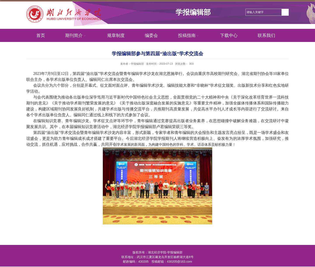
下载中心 (229, 35)
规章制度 (116, 35)
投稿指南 (189, 35)
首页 (40, 35)
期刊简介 (76, 35)
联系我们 (266, 35)
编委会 (151, 35)
